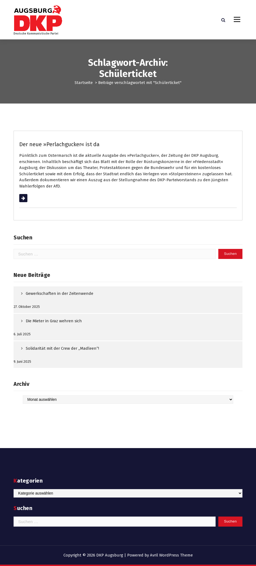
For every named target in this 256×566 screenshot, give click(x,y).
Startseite (84, 82)
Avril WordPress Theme (171, 555)
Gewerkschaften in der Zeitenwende (59, 293)
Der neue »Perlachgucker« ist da (59, 144)
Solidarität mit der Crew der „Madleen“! (62, 348)
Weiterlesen (30, 198)
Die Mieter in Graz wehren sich (54, 320)
